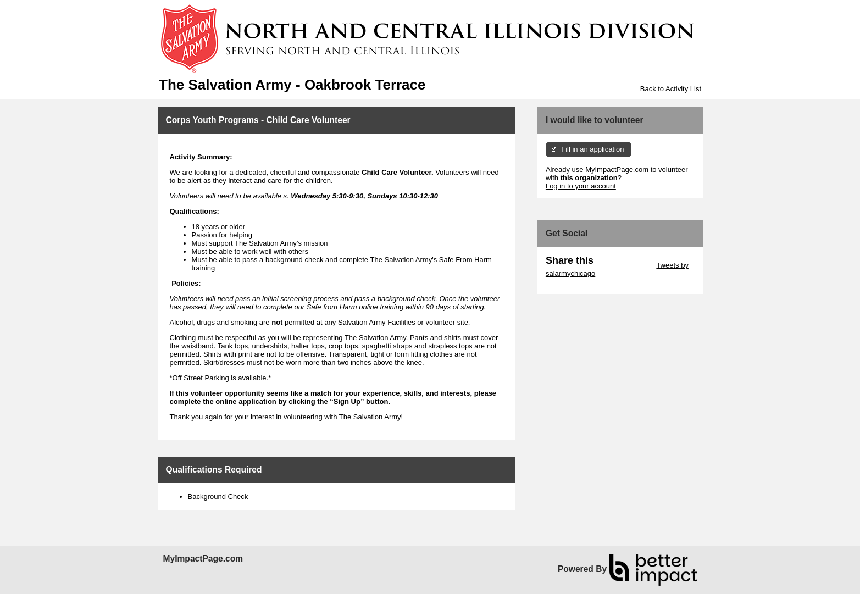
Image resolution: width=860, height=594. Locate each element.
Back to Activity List (670, 89)
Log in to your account (581, 186)
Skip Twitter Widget (623, 265)
